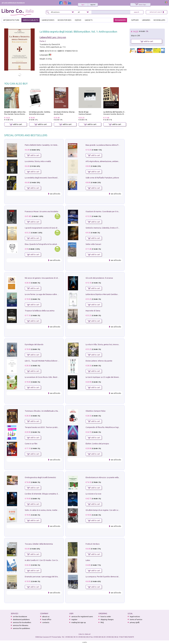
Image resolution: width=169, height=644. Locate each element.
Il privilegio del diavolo (34, 344)
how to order (106, 616)
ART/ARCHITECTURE (11, 20)
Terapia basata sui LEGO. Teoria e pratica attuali (44, 427)
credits (84, 642)
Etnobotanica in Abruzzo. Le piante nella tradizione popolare (110, 477)
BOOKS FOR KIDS (64, 20)
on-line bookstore (20, 616)
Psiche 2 (43, 41)
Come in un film (31, 444)
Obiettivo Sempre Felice (95, 411)
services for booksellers (22, 622)
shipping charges (107, 619)
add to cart (15, 124)
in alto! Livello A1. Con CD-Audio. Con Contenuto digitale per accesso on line (56, 560)
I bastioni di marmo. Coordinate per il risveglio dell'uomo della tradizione (115, 211)
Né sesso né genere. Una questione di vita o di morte (46, 278)
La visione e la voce (93, 494)
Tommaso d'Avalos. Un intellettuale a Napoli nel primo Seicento (51, 411)
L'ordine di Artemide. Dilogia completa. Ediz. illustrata (46, 494)
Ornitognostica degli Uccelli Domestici (40, 477)
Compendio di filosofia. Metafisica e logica (103, 427)
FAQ (102, 622)
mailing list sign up (78, 622)
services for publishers (21, 628)
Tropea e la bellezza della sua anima (39, 311)
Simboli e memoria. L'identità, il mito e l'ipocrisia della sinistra (110, 228)
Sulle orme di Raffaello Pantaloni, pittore (102, 178)
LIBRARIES (146, 20)
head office (46, 619)
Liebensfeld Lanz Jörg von (53, 37)
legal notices (135, 616)
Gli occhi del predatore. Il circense (99, 278)
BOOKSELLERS (159, 20)
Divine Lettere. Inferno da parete (99, 361)
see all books (55, 194)
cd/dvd (78, 20)
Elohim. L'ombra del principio (97, 444)
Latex (88, 560)
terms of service (136, 619)
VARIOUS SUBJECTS (30, 20)
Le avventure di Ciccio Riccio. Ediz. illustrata (42, 377)
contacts (45, 622)
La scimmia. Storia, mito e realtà (38, 161)
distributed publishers (21, 619)
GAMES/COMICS (48, 20)
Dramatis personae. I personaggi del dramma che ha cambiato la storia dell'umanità (59, 577)
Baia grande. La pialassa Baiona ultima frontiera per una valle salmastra (115, 145)
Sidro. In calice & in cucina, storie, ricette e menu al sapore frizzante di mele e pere (58, 510)
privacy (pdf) (134, 622)
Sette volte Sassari (93, 244)
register (92, 4)
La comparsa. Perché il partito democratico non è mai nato (109, 577)
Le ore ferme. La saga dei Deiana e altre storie (43, 294)
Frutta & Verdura (92, 544)
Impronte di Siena (93, 311)
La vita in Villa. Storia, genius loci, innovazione (104, 344)
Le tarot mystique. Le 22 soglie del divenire (103, 377)
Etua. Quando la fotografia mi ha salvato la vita (44, 244)
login (82, 4)
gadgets (88, 20)
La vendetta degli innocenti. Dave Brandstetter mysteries (48, 178)
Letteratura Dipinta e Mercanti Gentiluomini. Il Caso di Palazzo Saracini (114, 294)
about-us (45, 616)
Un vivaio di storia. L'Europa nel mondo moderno (73, 112)
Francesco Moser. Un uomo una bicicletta (41, 211)
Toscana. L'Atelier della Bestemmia (39, 544)
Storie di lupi (83, 112)
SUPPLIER (135, 20)
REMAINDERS (120, 20)
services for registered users (82, 616)
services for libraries (20, 625)
